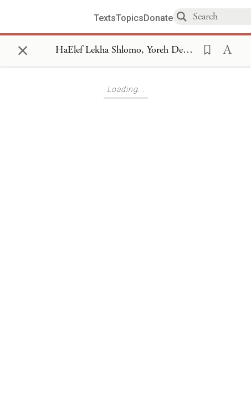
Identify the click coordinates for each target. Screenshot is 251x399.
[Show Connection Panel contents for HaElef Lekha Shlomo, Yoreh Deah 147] (125, 50)
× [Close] (23, 48)
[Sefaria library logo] (51, 17)
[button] (204, 48)
